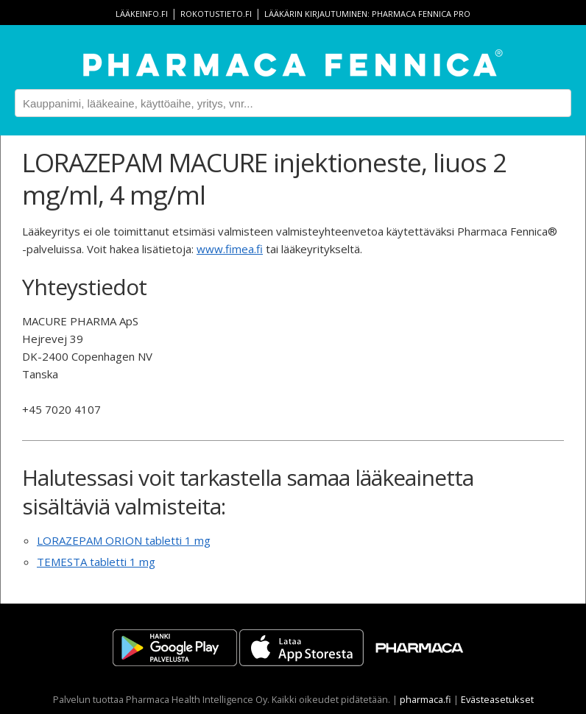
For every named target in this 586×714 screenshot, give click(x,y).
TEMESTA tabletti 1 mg (96, 561)
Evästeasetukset (497, 699)
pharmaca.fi (425, 699)
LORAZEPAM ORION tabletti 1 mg (124, 540)
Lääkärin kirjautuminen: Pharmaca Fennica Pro (367, 13)
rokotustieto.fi (216, 13)
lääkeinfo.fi (142, 13)
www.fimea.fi (230, 248)
